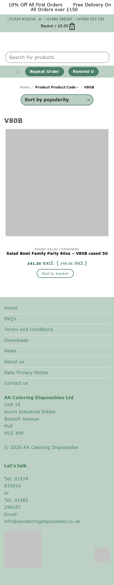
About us (14, 362)
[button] (58, 26)
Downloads (16, 340)
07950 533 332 (89, 19)
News (10, 351)
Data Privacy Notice (26, 372)
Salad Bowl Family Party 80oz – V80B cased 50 (57, 253)
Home (25, 87)
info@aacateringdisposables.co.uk (42, 521)
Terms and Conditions (28, 329)
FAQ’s (10, 319)
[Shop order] (57, 99)
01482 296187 (58, 19)
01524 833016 (21, 19)
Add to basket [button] (55, 273)
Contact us (16, 383)
